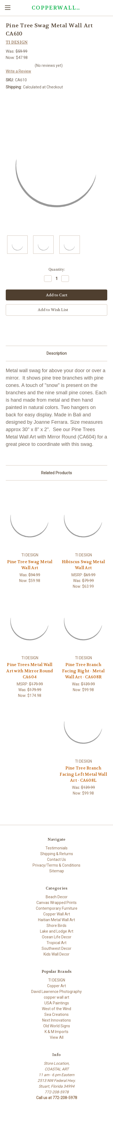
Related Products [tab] (56, 472)
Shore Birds (56, 925)
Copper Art (56, 986)
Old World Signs (56, 1026)
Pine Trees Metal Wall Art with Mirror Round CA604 (29, 671)
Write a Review (18, 71)
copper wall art (56, 997)
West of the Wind (56, 1009)
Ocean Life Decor (56, 937)
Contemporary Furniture (56, 908)
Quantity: (56, 269)
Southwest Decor (56, 948)
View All (56, 1037)
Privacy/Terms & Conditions (56, 865)
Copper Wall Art (56, 914)
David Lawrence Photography (56, 991)
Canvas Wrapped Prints (56, 902)
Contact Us (56, 859)
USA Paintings (56, 1003)
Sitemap (56, 871)
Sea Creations (56, 1014)
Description (57, 353)
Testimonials (56, 848)
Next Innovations (56, 1020)
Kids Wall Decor (56, 954)
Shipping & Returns (56, 854)
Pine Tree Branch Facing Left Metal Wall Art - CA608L (83, 774)
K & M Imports (56, 1031)
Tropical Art (56, 943)
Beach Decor (57, 897)
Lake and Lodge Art (56, 931)
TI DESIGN (56, 980)
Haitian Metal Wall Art (56, 920)
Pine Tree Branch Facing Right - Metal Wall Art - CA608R (83, 671)
